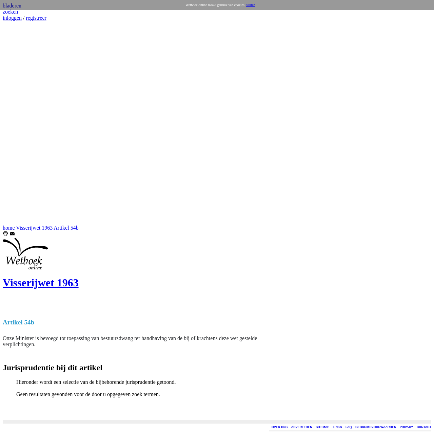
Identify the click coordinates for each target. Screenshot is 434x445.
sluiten (250, 5)
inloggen (12, 18)
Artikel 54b (66, 228)
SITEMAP (322, 427)
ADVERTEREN (301, 427)
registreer (36, 18)
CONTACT (424, 427)
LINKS (337, 427)
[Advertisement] (23, 123)
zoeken (10, 12)
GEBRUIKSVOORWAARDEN (375, 427)
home (9, 228)
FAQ (349, 427)
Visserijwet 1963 (34, 228)
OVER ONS (280, 427)
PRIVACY (406, 427)
